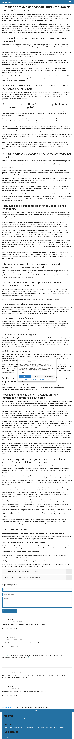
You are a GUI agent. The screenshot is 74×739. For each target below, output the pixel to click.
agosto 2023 (17, 718)
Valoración (62, 727)
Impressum (47, 379)
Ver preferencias (49, 376)
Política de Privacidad (44, 737)
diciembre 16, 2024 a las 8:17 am (14, 621)
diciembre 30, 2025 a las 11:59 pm (15, 672)
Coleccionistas (13, 727)
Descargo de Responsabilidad (12, 737)
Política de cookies (28, 379)
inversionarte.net (8, 2)
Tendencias (55, 727)
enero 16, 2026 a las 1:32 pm (13, 688)
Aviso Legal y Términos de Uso (29, 737)
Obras (31, 727)
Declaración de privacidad (38, 379)
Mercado (26, 727)
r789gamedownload (12, 671)
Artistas (5, 727)
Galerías (20, 727)
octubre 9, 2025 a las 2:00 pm (14, 659)
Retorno (37, 727)
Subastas (48, 727)
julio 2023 (24, 718)
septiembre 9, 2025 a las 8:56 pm (15, 639)
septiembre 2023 (8, 718)
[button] (54, 360)
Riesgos (42, 727)
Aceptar (25, 376)
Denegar (37, 376)
